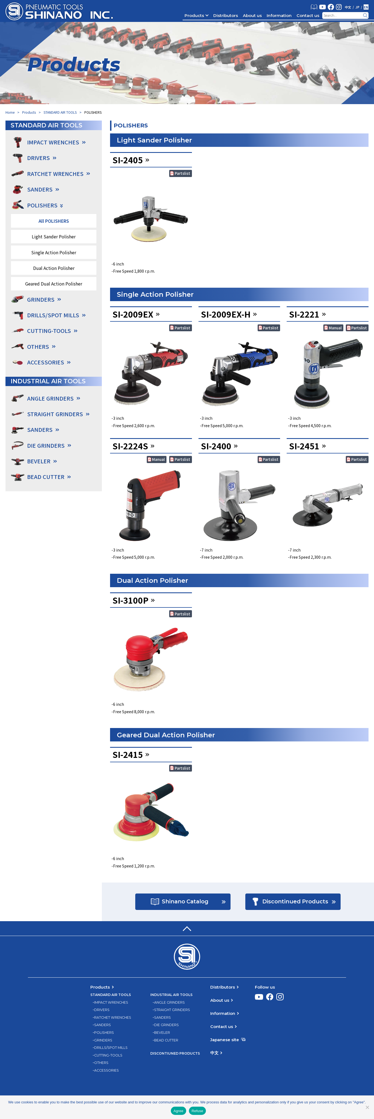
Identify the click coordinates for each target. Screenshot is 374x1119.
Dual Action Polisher (53, 268)
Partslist (182, 173)
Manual (335, 327)
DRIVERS (102, 1010)
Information (279, 15)
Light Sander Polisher (54, 236)
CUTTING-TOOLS (108, 1055)
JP (357, 7)
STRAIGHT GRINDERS (172, 1010)
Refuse (197, 1111)
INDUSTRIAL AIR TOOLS (171, 995)
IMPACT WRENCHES (111, 1002)
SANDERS (102, 1025)
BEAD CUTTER (166, 1040)
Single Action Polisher (53, 252)
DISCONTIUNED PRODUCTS (175, 1053)
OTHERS (101, 1063)
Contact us (308, 15)
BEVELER (162, 1033)
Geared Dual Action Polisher (53, 283)
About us (252, 15)
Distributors (225, 15)
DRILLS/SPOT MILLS (111, 1048)
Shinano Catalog (185, 901)
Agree (178, 1111)
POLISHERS (104, 1033)
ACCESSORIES (45, 362)
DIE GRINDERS (166, 1025)
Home (10, 112)
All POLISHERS (54, 221)
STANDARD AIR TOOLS (60, 112)
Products (194, 15)
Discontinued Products (295, 901)
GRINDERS (103, 1040)
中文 (348, 7)
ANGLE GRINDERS (169, 1002)
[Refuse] (367, 1107)
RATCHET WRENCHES (112, 1017)
